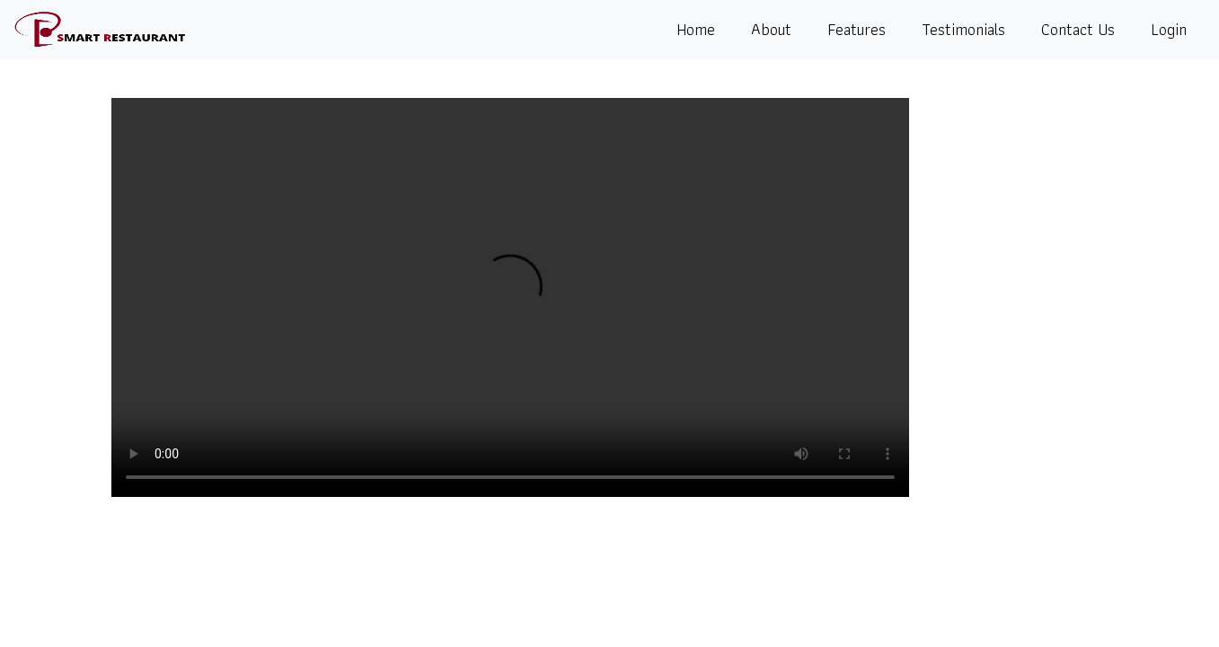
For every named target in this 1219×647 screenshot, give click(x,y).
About (771, 29)
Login (1169, 29)
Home (695, 29)
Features (856, 29)
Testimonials (963, 29)
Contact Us (1078, 29)
